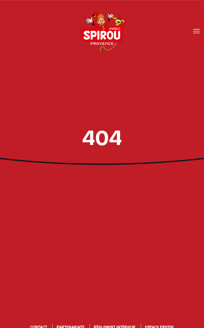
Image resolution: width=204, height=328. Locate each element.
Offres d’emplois (104, 322)
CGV (134, 322)
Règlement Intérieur (114, 314)
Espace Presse (159, 314)
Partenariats (70, 314)
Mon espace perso (166, 322)
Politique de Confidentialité (48, 322)
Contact (38, 314)
